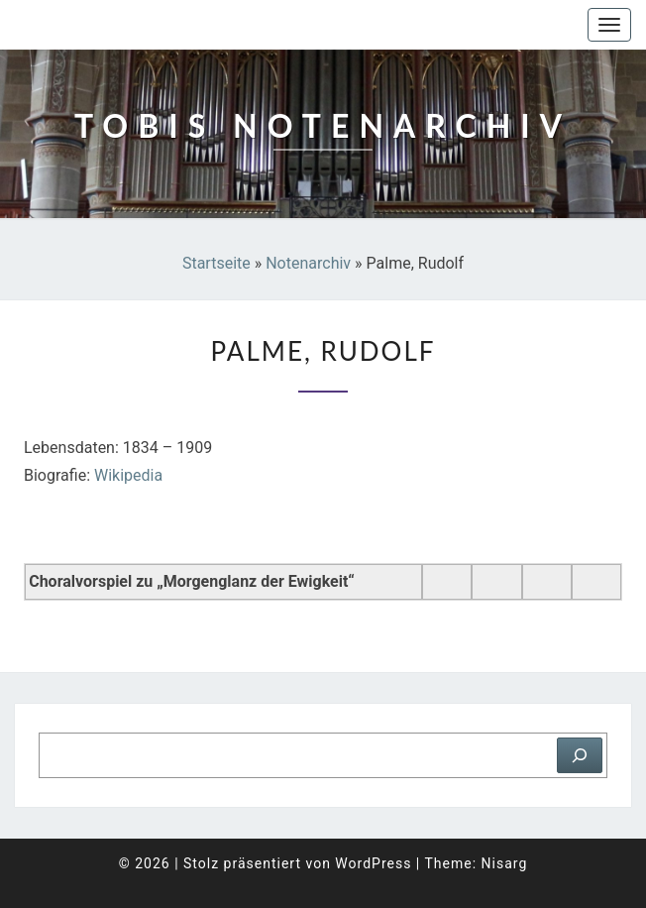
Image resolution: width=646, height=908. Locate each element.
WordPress (373, 863)
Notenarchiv (308, 263)
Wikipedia (128, 475)
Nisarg (505, 863)
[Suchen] (579, 755)
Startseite (216, 263)
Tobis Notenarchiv (113, 25)
